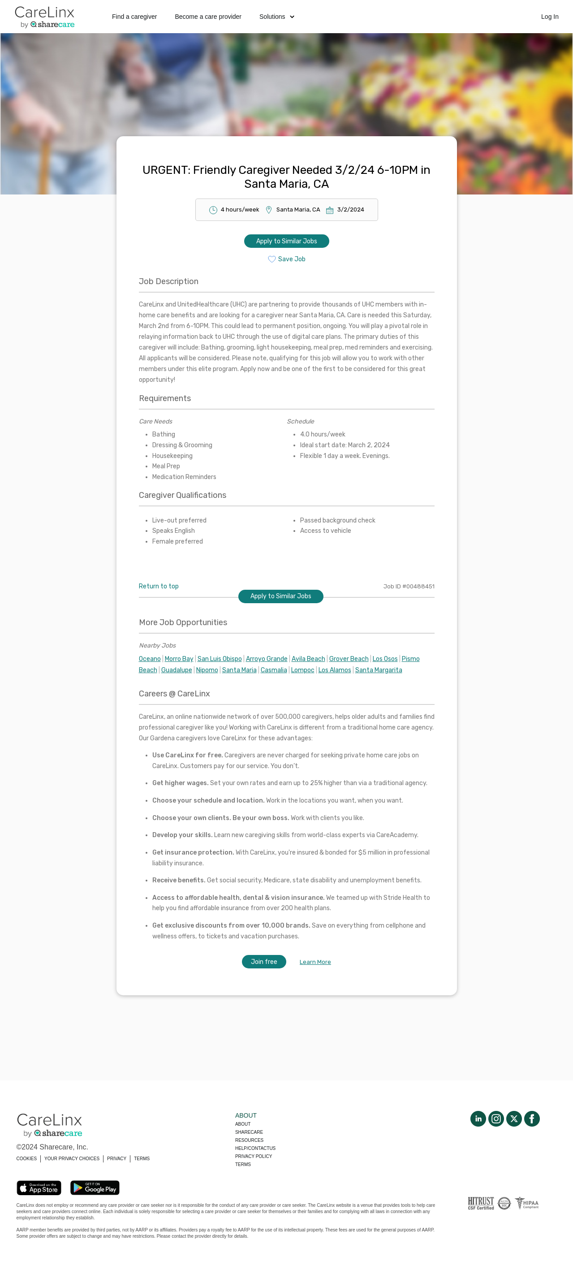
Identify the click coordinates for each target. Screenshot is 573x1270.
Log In (550, 16)
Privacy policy (253, 1156)
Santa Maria (239, 670)
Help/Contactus (255, 1148)
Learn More (315, 962)
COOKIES (27, 1158)
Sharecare (249, 1132)
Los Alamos (335, 670)
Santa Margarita (378, 670)
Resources (249, 1140)
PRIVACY (116, 1158)
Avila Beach (308, 659)
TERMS (142, 1158)
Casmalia (274, 670)
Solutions (276, 17)
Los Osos (385, 659)
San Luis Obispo (220, 659)
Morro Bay (179, 659)
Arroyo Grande (267, 659)
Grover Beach (349, 659)
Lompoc (303, 670)
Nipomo (207, 670)
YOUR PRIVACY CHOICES (71, 1158)
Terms (243, 1164)
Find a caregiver (134, 16)
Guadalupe (176, 670)
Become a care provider (208, 16)
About (242, 1124)
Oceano (150, 659)
